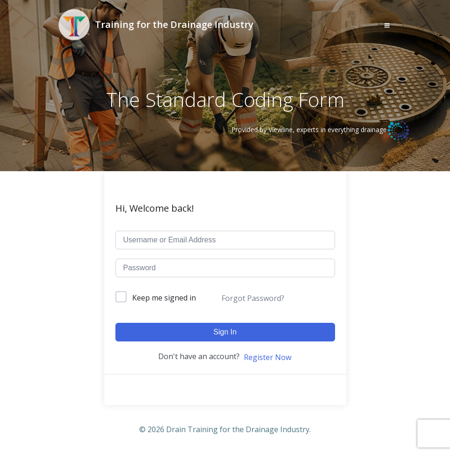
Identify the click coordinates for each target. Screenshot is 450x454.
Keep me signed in (164, 298)
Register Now (267, 357)
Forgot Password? (253, 298)
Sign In (225, 332)
